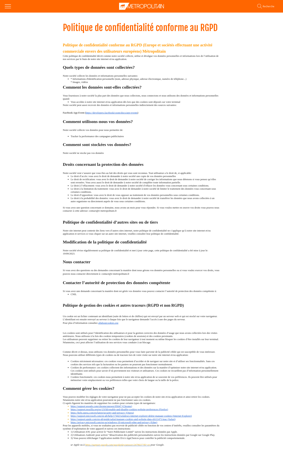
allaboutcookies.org (108, 322)
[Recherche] (268, 6)
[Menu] (8, 6)
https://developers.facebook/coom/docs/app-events (111, 112)
